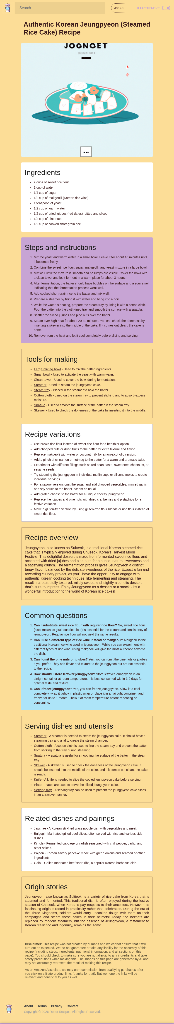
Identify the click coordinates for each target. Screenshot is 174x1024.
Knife (38, 779)
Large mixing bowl (47, 369)
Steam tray (42, 390)
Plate (38, 785)
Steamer (40, 385)
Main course (121, 8)
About (28, 1006)
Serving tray (43, 790)
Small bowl (42, 374)
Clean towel (42, 379)
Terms (42, 1006)
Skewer (39, 410)
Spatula (39, 405)
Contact (72, 1006)
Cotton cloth (43, 395)
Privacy (56, 1006)
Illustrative (148, 8)
